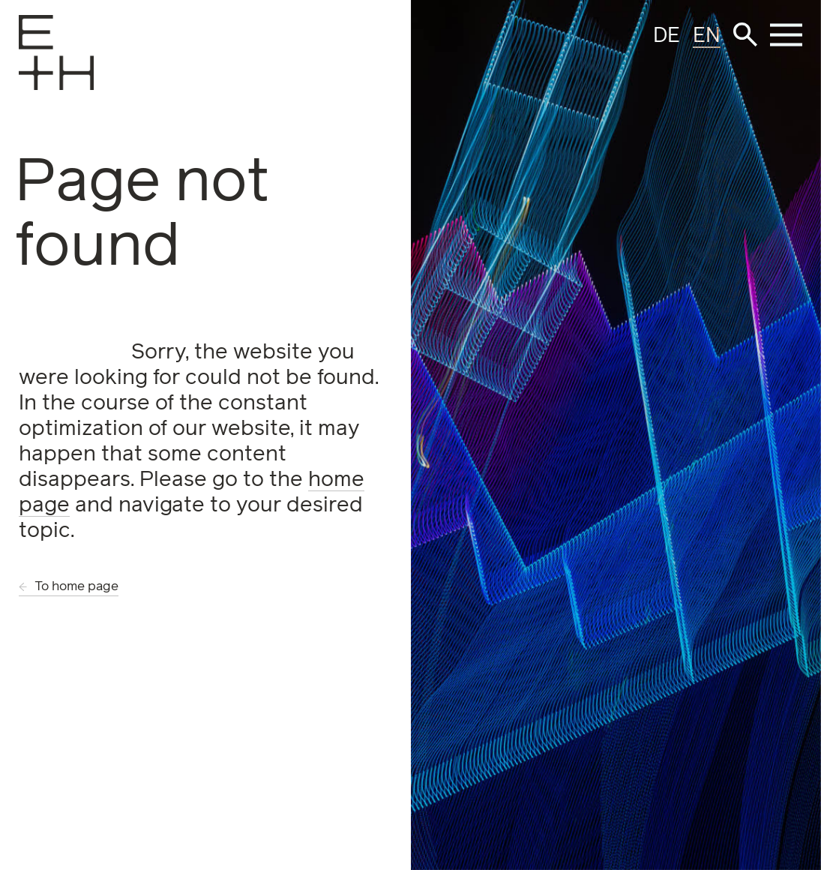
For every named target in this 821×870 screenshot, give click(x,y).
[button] (745, 34)
